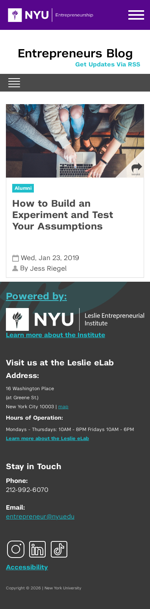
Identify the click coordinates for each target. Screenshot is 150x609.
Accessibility (27, 567)
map (63, 406)
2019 (71, 258)
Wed (28, 258)
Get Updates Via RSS (107, 65)
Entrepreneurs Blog (75, 54)
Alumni (23, 188)
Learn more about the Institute (55, 335)
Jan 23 (49, 258)
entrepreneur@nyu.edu (40, 517)
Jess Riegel (48, 268)
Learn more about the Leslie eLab (47, 438)
